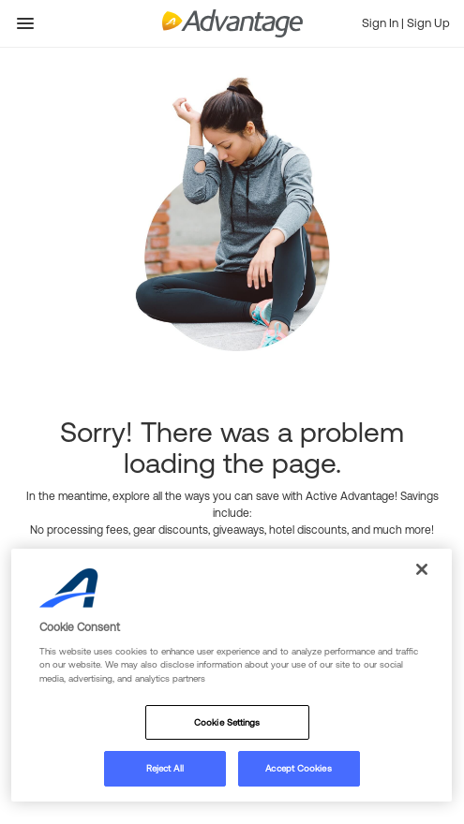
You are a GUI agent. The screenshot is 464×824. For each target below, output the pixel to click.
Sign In (381, 23)
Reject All (165, 768)
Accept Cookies (298, 768)
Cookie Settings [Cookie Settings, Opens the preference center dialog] (227, 722)
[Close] (421, 569)
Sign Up (428, 23)
